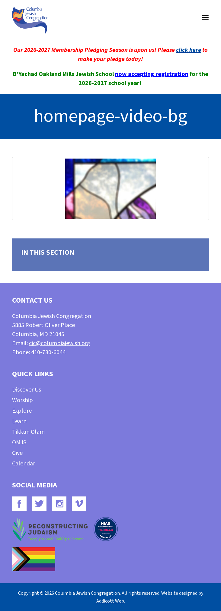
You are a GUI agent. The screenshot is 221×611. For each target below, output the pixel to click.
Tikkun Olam (28, 432)
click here (188, 50)
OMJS (19, 442)
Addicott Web (110, 601)
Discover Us (26, 390)
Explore (22, 411)
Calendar (23, 463)
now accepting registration (151, 74)
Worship (22, 400)
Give (17, 453)
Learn (19, 421)
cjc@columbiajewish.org (59, 343)
